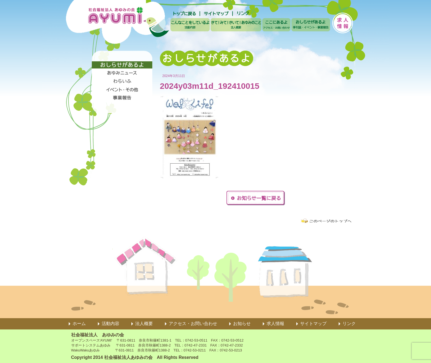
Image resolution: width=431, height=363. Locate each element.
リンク (349, 323)
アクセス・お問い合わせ (193, 323)
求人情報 (275, 323)
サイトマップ (313, 323)
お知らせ (242, 323)
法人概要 (144, 323)
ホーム (79, 323)
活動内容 (110, 323)
